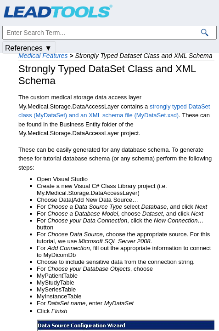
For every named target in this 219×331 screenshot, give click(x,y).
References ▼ (28, 48)
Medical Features (42, 55)
